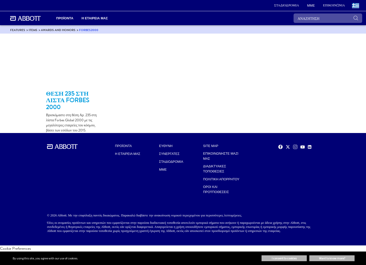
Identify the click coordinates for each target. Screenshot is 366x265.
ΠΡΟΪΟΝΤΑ (123, 146)
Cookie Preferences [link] (15, 248)
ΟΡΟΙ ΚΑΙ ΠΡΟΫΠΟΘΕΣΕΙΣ (216, 189)
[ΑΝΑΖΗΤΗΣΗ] (328, 18)
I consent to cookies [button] (284, 258)
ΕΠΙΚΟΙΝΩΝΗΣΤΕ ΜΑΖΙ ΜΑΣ (220, 156)
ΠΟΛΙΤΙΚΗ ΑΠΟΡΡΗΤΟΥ (221, 179)
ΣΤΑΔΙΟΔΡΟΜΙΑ (171, 162)
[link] (286, 5)
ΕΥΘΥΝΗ (166, 146)
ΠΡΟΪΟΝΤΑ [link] (64, 18)
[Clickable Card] (74, 64)
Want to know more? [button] (332, 258)
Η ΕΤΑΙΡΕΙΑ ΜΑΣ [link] (95, 18)
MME (163, 169)
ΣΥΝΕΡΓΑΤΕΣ (169, 154)
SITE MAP (210, 146)
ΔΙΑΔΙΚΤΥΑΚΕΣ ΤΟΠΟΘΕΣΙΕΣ (214, 168)
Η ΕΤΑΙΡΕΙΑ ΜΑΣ (127, 154)
